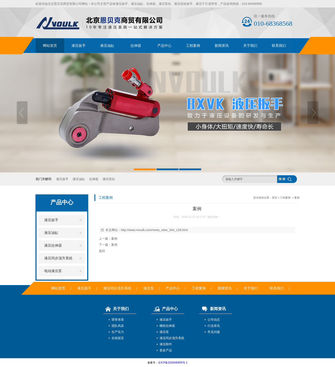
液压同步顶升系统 (117, 288)
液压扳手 (122, 3)
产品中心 (164, 45)
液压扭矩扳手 (183, 3)
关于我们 (250, 45)
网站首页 (50, 45)
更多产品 (166, 350)
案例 (297, 197)
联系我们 (279, 45)
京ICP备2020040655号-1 (172, 362)
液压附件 (166, 344)
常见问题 (214, 332)
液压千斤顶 (203, 3)
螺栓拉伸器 (167, 325)
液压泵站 (165, 3)
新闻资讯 (222, 45)
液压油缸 (137, 3)
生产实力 (118, 332)
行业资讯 (214, 325)
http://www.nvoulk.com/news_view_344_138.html (154, 230)
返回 (102, 251)
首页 (274, 197)
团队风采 (118, 325)
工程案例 (193, 45)
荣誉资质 (118, 319)
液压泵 (148, 288)
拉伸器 (151, 3)
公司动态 (214, 319)
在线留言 (118, 338)
